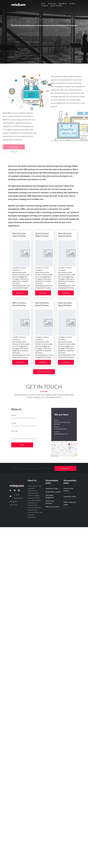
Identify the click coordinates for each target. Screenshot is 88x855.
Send (22, 445)
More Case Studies (44, 372)
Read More (20, 293)
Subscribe (65, 468)
